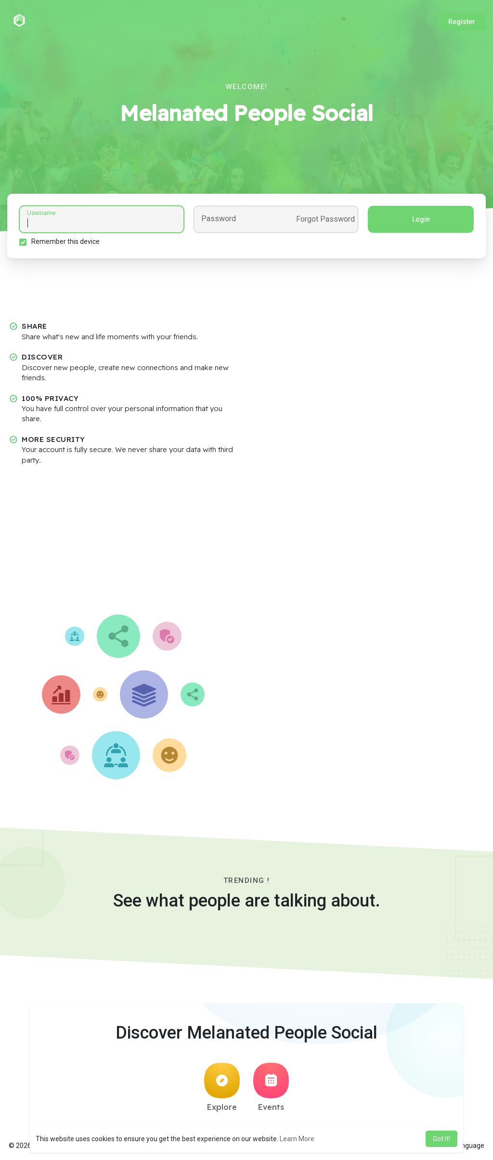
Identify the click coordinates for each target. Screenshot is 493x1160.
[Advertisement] (246, 542)
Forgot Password (325, 219)
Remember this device (65, 241)
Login (421, 219)
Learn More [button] (297, 1139)
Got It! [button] (441, 1139)
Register (461, 22)
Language (465, 1145)
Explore (222, 1087)
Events (271, 1087)
